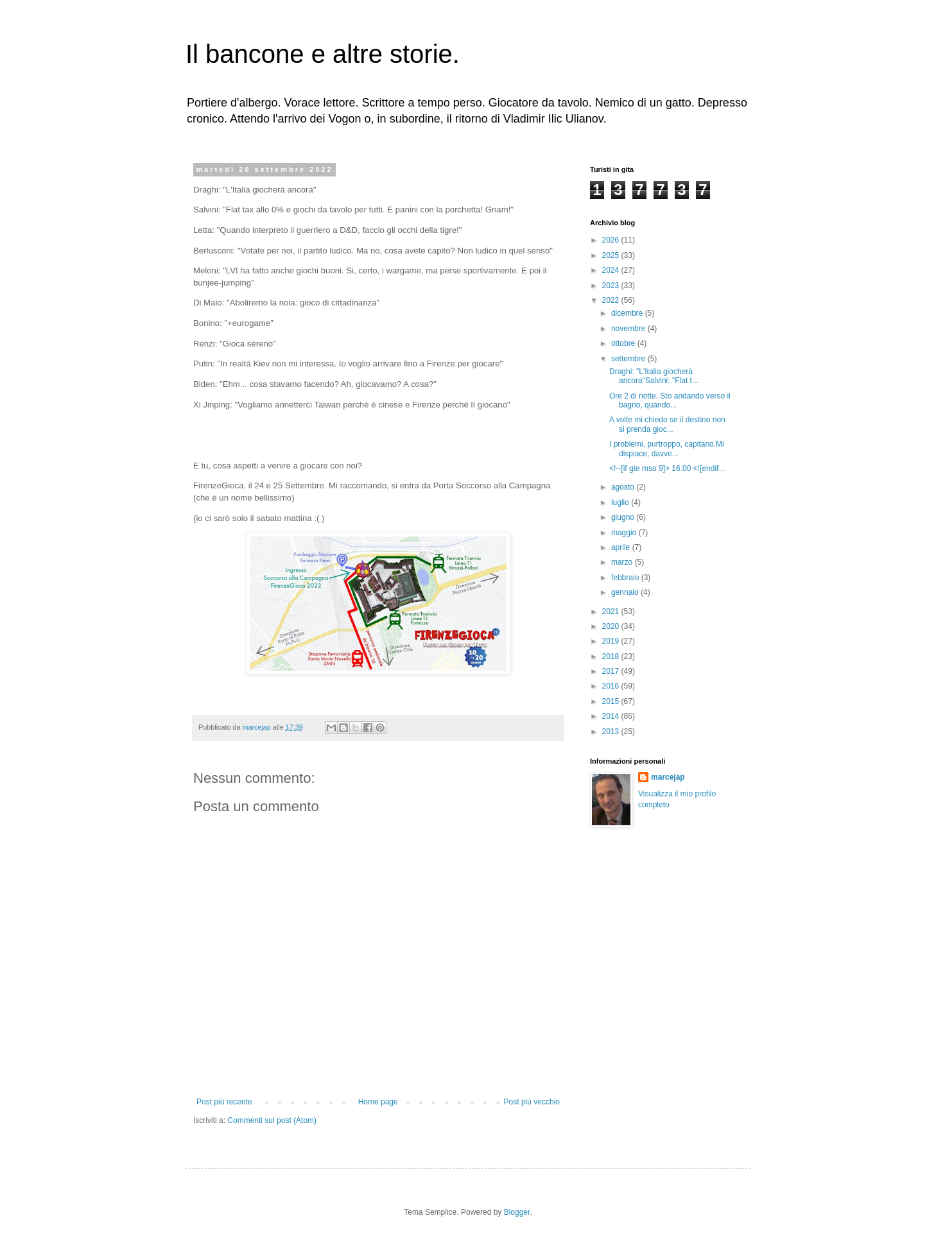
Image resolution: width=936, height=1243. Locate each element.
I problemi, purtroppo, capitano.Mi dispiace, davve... (666, 449)
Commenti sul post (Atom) (271, 1120)
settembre (629, 358)
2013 (611, 731)
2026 (611, 240)
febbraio (626, 577)
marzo (623, 562)
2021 (611, 611)
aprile (621, 547)
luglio (621, 502)
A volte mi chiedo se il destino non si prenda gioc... (667, 424)
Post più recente (224, 1101)
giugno (623, 517)
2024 (611, 270)
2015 (611, 701)
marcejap (668, 777)
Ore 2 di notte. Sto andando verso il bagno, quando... (670, 400)
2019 (611, 641)
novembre (629, 328)
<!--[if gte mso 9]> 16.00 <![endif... (667, 468)
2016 (611, 686)
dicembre (628, 313)
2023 (611, 285)
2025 (611, 255)
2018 (611, 656)
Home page (378, 1101)
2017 (611, 671)
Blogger (517, 1212)
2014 (611, 716)
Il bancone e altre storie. (323, 54)
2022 (611, 300)
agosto (623, 487)
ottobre (624, 343)
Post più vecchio (532, 1101)
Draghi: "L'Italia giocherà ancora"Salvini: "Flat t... (653, 376)
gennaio (626, 592)
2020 (611, 626)
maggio (625, 532)
